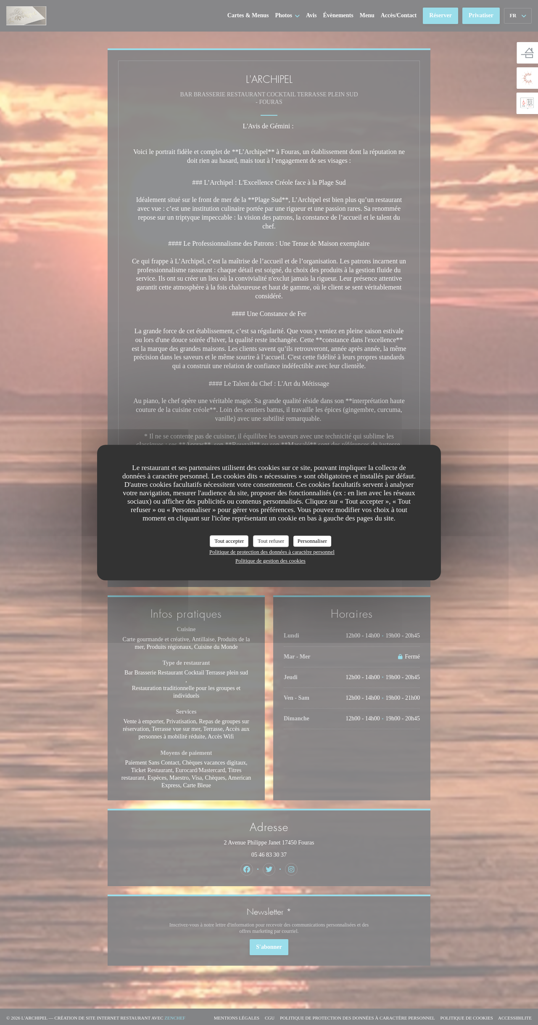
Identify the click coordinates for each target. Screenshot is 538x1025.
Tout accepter (229, 541)
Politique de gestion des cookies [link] (270, 561)
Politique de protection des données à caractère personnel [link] (272, 552)
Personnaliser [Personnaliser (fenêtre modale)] (312, 541)
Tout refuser (271, 541)
